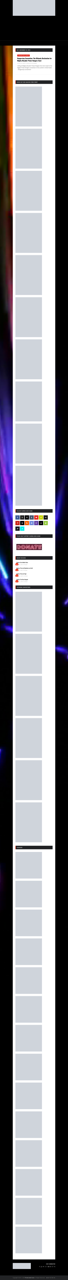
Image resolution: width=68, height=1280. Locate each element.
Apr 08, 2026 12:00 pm (22, 564)
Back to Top (50, 1277)
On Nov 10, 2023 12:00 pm (23, 63)
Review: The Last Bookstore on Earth (25, 568)
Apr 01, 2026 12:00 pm (22, 570)
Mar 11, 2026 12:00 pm (22, 581)
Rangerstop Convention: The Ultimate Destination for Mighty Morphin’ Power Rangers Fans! (34, 59)
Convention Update (23, 55)
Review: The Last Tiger (21, 574)
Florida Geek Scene (29, 1277)
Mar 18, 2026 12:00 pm (22, 576)
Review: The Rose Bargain (22, 579)
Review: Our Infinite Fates (22, 562)
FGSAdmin (34, 63)
